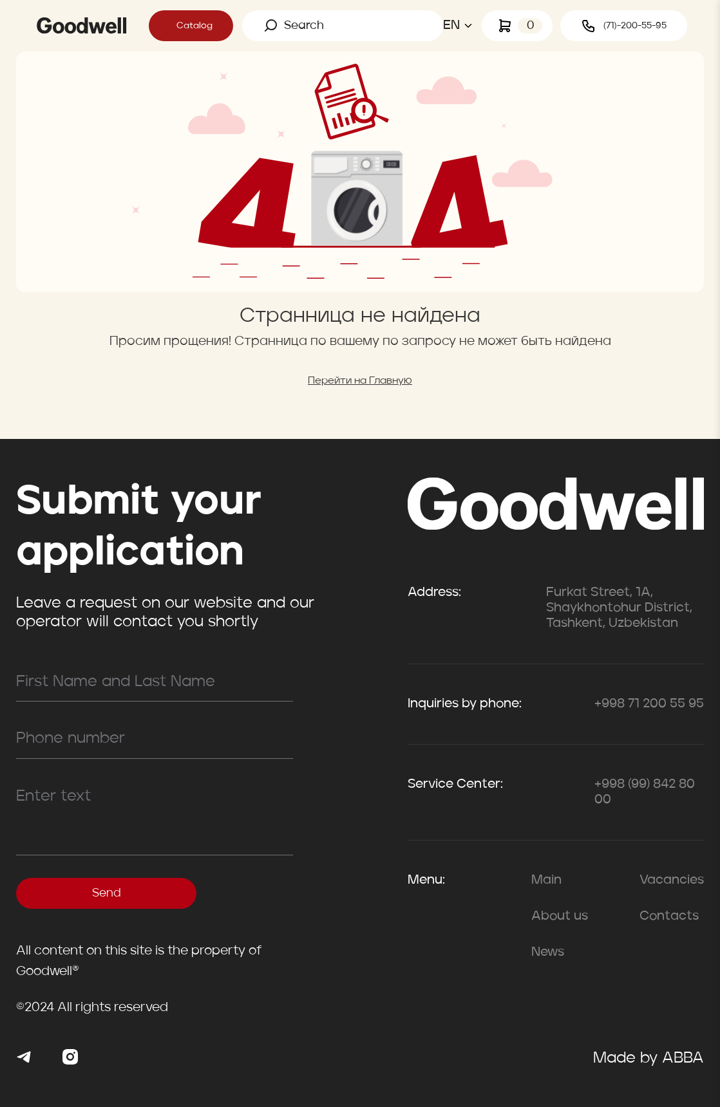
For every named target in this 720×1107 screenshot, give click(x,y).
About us (559, 916)
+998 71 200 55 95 (649, 704)
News (547, 952)
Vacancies (671, 880)
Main (546, 880)
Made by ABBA (648, 1058)
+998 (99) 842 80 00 (644, 792)
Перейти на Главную (360, 381)
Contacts (669, 916)
